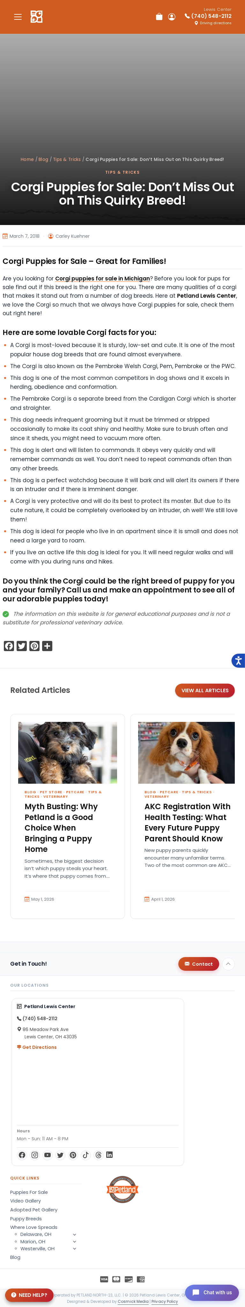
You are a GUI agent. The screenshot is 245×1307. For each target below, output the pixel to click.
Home (27, 159)
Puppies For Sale (29, 1192)
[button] (75, 1249)
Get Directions (37, 1047)
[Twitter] (60, 1155)
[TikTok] (86, 1155)
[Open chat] (211, 1292)
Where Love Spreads (33, 1227)
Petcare (75, 792)
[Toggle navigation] (18, 16)
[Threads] (98, 1155)
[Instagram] (35, 1155)
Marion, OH (51, 1241)
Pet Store (51, 792)
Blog (43, 159)
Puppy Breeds (26, 1219)
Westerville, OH (51, 1248)
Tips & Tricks (67, 159)
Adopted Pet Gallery (33, 1210)
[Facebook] (22, 1155)
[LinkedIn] (109, 1155)
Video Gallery (25, 1201)
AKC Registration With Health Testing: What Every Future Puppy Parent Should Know (188, 822)
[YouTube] (47, 1155)
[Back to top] (228, 964)
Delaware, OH (51, 1234)
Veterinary (55, 796)
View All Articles (205, 690)
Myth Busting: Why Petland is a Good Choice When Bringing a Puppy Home (61, 827)
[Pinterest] (73, 1155)
